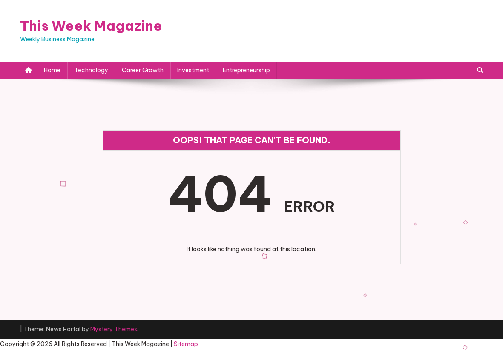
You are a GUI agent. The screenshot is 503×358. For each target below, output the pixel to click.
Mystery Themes (113, 329)
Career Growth (143, 70)
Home (52, 70)
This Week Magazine (91, 25)
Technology (91, 70)
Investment (193, 70)
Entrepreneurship (246, 70)
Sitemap (186, 344)
